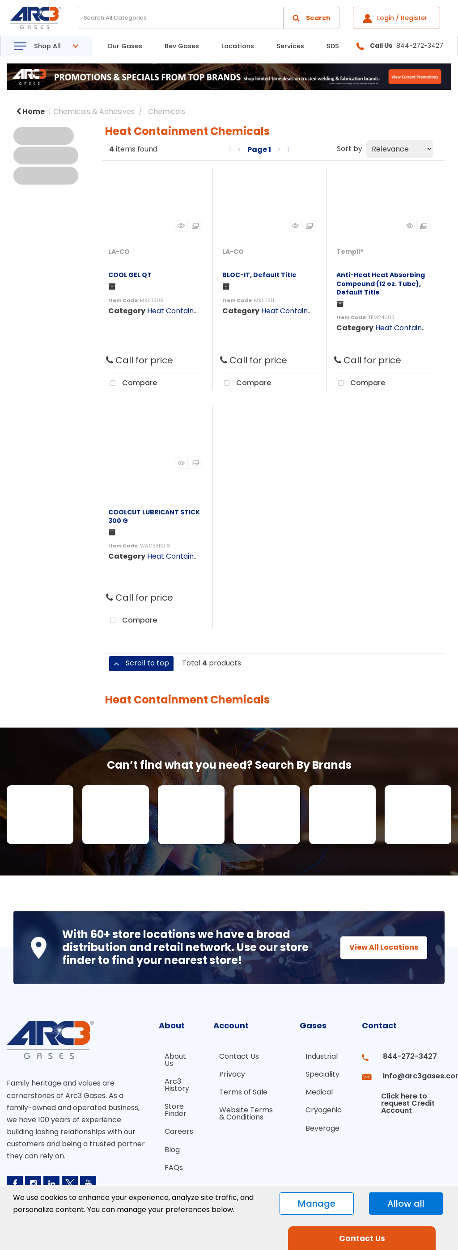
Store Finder (170, 1106)
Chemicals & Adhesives (94, 111)
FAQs (168, 1158)
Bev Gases (182, 46)
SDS (333, 46)
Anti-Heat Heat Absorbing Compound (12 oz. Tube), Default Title (380, 283)
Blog (166, 1142)
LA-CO (119, 251)
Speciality (322, 1072)
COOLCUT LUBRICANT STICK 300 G (154, 516)
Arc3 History (171, 1083)
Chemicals (166, 111)
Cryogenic (323, 1104)
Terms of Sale (234, 1088)
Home (30, 111)
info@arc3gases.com (412, 1072)
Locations (237, 46)
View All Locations (375, 947)
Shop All (47, 46)
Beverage (322, 1120)
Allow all (405, 1203)
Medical (319, 1088)
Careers (173, 1126)
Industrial (321, 1056)
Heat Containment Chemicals (199, 311)
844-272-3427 (401, 1056)
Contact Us (230, 1056)
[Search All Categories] (208, 18)
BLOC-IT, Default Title (259, 274)
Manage (316, 1203)
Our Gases (124, 46)
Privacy (223, 1072)
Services (290, 46)
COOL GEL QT (130, 274)
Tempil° (350, 251)
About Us (169, 1060)
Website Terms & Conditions (240, 1108)
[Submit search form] (311, 18)
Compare (131, 383)
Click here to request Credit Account (399, 1092)
